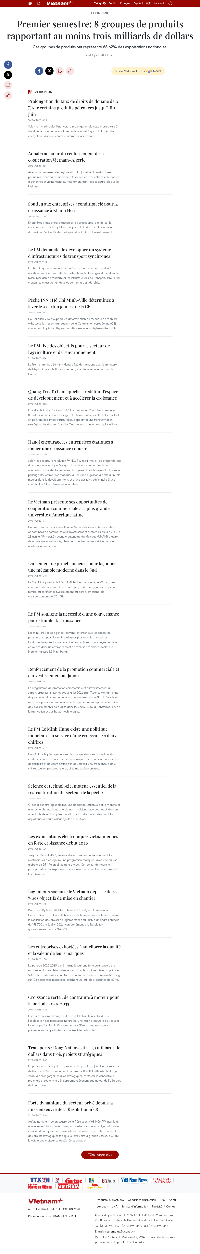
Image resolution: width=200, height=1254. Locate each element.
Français (125, 3)
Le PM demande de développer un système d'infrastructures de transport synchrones (69, 253)
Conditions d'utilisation (142, 1200)
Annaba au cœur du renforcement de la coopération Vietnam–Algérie (66, 156)
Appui (172, 1200)
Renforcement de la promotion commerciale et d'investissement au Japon (73, 672)
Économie (100, 13)
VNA (115, 1206)
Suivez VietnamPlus (127, 71)
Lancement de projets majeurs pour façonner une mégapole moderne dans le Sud (72, 566)
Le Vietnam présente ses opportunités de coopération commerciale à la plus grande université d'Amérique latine (69, 508)
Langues (102, 1206)
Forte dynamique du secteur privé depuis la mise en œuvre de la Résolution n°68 (70, 1106)
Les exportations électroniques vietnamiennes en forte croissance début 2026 (73, 839)
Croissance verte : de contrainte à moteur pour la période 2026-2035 (73, 1000)
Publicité (157, 1206)
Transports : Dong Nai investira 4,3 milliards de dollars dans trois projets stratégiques (74, 1051)
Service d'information (134, 1206)
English (113, 3)
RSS (162, 1200)
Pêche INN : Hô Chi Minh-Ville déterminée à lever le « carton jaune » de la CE (71, 303)
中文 (148, 3)
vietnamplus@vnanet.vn (120, 1231)
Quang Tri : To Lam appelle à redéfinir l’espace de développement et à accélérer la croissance (73, 394)
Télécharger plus (100, 1154)
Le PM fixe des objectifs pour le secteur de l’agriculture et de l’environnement (69, 349)
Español (138, 3)
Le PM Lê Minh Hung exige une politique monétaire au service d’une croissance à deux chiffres (72, 735)
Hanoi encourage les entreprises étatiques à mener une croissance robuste (70, 445)
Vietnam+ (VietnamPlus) (59, 3)
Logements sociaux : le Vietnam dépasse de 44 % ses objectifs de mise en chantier (72, 894)
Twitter (8, 75)
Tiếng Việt (100, 3)
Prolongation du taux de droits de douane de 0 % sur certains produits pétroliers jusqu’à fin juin (73, 107)
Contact (171, 1206)
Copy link (8, 95)
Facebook (8, 64)
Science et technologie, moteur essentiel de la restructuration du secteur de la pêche (72, 789)
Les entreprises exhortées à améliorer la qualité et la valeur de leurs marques (74, 950)
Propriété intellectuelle (110, 1200)
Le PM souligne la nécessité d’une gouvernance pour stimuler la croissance (73, 617)
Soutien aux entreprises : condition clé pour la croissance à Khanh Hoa (73, 207)
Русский (159, 3)
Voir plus (43, 91)
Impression (8, 85)
